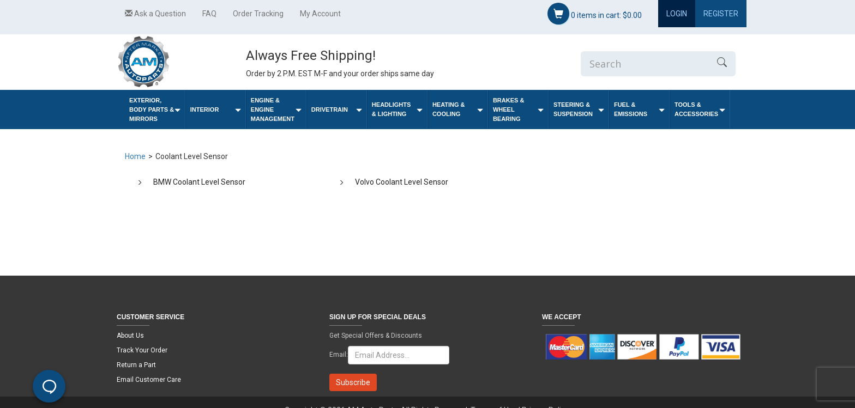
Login (676, 13)
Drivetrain (336, 109)
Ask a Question (155, 13)
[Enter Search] (644, 63)
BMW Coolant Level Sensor (199, 182)
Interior (215, 109)
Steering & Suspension (578, 109)
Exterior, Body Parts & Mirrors (154, 109)
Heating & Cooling (457, 109)
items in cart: (594, 14)
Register (720, 13)
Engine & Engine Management (276, 109)
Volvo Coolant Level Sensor (401, 182)
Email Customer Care (149, 379)
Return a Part (136, 365)
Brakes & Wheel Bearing (518, 109)
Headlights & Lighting (397, 109)
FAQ (209, 13)
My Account (320, 13)
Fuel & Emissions (639, 109)
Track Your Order (142, 350)
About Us (130, 335)
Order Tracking (258, 13)
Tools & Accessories (700, 109)
